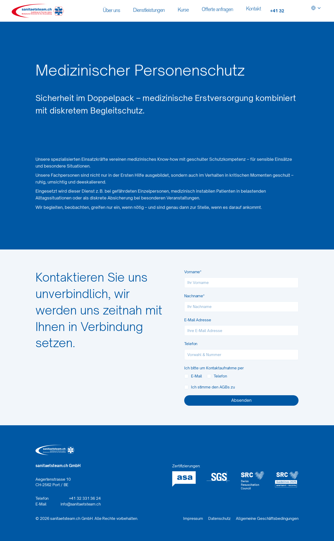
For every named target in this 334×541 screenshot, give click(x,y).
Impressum (193, 518)
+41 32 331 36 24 (85, 498)
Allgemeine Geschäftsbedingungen (267, 518)
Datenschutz (219, 518)
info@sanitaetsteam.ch (81, 504)
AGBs (224, 387)
